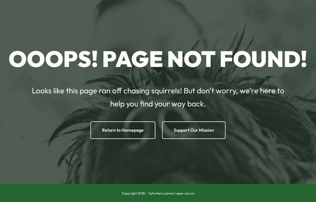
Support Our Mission (194, 130)
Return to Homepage (123, 130)
